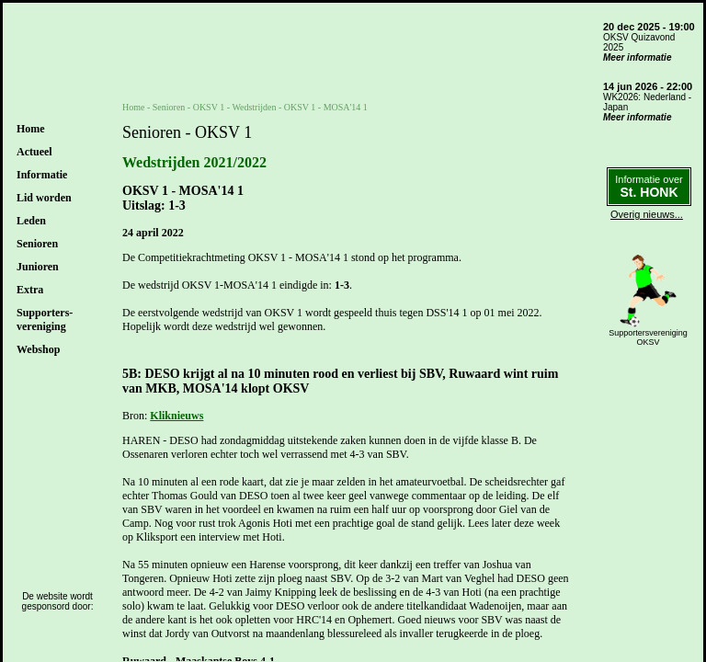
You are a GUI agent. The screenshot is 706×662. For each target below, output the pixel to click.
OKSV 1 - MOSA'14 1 (326, 107)
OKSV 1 (209, 107)
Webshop (38, 349)
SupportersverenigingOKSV (648, 337)
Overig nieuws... (646, 214)
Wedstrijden (254, 107)
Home (31, 128)
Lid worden (44, 197)
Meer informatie (637, 57)
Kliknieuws (176, 415)
